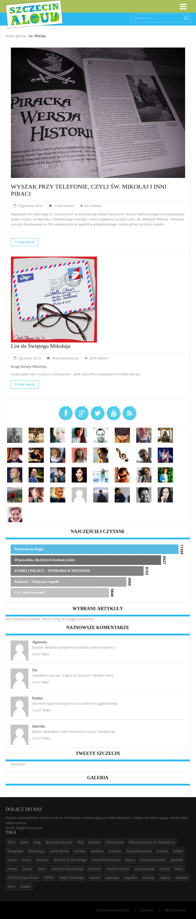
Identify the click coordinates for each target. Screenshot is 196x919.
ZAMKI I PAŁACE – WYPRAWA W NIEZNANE (52, 571)
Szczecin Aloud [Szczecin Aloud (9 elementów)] (117, 868)
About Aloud (175, 910)
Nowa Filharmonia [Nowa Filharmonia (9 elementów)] (106, 860)
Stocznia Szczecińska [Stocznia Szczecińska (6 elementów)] (67, 868)
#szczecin (18, 764)
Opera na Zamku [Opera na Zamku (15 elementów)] (153, 860)
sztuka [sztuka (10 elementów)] (164, 868)
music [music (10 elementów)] (26, 860)
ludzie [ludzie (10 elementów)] (178, 851)
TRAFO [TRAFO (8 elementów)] (49, 877)
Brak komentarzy (65, 358)
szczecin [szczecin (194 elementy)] (94, 868)
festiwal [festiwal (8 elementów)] (94, 842)
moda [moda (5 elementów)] (12, 860)
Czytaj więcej (24, 242)
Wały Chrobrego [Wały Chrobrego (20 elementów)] (72, 877)
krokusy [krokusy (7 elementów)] (115, 851)
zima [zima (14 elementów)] (11, 886)
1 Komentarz (64, 205)
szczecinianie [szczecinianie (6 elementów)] (144, 868)
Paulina (37, 698)
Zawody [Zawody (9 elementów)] (148, 877)
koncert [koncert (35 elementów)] (80, 851)
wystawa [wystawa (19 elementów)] (112, 877)
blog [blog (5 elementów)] (37, 842)
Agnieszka (39, 642)
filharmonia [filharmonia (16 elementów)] (115, 842)
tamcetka (38, 726)
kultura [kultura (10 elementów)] (162, 851)
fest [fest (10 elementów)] (80, 842)
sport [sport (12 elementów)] (42, 868)
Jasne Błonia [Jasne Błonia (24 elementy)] (59, 851)
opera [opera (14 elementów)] (130, 860)
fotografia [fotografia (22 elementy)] (15, 851)
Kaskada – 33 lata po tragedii (36, 582)
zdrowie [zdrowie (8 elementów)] (181, 877)
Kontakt (147, 910)
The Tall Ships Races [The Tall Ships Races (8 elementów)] (23, 877)
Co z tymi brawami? (29, 592)
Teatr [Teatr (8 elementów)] (179, 868)
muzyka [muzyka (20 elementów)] (43, 860)
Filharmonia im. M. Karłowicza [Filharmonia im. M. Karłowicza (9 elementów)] (152, 842)
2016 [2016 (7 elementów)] (11, 842)
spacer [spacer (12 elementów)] (27, 868)
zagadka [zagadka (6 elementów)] (130, 877)
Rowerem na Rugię (28, 549)
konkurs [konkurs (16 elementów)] (97, 851)
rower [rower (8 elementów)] (12, 868)
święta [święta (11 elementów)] (25, 886)
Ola (34, 670)
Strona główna (16, 36)
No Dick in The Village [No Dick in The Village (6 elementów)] (70, 860)
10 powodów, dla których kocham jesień (44, 560)
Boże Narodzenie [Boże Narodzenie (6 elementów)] (59, 842)
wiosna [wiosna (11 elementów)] (95, 877)
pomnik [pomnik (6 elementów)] (177, 860)
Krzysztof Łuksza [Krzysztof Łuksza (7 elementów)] (138, 851)
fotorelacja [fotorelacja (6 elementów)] (36, 851)
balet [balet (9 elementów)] (24, 842)
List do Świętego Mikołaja (40, 346)
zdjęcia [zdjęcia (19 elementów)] (165, 877)
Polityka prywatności (113, 910)
